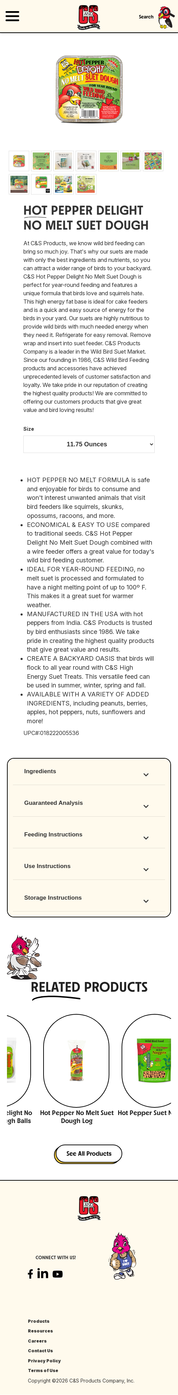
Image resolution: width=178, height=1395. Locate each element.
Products (38, 1321)
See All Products (89, 1154)
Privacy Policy (44, 1360)
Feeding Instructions (53, 834)
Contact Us (40, 1350)
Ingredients (40, 771)
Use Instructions (47, 866)
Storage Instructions (53, 897)
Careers (37, 1341)
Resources (40, 1331)
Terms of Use (43, 1370)
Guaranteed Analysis (53, 803)
